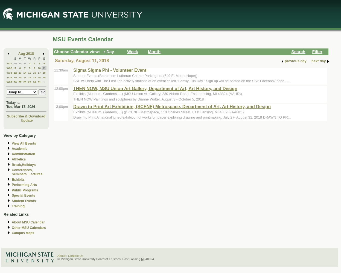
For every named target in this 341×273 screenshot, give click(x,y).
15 (29, 72)
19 (15, 77)
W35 (9, 82)
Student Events (24, 201)
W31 (9, 63)
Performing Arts (24, 185)
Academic (19, 149)
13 (20, 72)
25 (44, 77)
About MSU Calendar (28, 222)
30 (20, 63)
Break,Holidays (24, 165)
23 (34, 77)
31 (24, 63)
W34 (9, 77)
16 (34, 72)
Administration (23, 154)
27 (20, 82)
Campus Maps (23, 233)
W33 (9, 72)
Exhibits (18, 180)
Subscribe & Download (26, 116)
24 (39, 77)
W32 (9, 68)
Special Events (23, 195)
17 (39, 72)
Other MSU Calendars (29, 228)
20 (20, 77)
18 (44, 72)
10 (39, 68)
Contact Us (75, 255)
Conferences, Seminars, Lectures (27, 172)
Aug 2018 (26, 53)
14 (24, 72)
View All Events (24, 143)
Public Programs (25, 190)
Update (27, 120)
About (61, 255)
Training (18, 206)
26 (15, 82)
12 (15, 72)
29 (15, 63)
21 (24, 77)
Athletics (19, 159)
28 (24, 82)
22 (29, 77)
